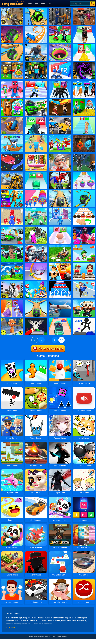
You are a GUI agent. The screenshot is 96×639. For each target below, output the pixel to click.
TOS (48, 636)
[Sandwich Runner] (84, 264)
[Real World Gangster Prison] (60, 8)
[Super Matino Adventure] (84, 246)
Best (43, 4)
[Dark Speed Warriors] (12, 227)
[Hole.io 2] (60, 45)
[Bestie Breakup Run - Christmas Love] (84, 282)
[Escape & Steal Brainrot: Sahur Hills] (12, 100)
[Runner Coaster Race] (36, 27)
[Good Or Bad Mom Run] (60, 227)
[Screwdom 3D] (36, 282)
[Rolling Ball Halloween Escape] (12, 27)
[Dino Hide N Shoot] (60, 173)
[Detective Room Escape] (84, 8)
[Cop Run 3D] (36, 81)
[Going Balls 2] (36, 300)
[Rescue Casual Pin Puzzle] (60, 100)
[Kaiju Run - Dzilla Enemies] (36, 118)
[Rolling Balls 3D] (84, 191)
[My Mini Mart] (36, 227)
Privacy (54, 636)
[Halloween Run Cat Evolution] (84, 81)
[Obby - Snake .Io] (60, 264)
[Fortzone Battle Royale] (12, 282)
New (30, 4)
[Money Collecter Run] (36, 173)
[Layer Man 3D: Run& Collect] (36, 191)
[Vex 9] (84, 319)
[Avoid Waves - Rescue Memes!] (12, 264)
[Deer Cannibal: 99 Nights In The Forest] (84, 154)
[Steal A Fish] (60, 27)
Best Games (62, 636)
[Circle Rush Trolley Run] (36, 264)
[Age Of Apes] (36, 45)
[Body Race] (84, 173)
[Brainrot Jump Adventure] (12, 191)
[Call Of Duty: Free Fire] (12, 8)
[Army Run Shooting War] (60, 63)
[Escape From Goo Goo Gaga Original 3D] (84, 100)
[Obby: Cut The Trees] (12, 246)
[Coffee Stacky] (84, 118)
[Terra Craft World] (36, 63)
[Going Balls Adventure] (12, 45)
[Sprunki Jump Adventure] (12, 319)
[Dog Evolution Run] (84, 27)
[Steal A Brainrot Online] (84, 300)
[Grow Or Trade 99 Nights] (36, 319)
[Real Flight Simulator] (60, 300)
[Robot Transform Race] (12, 173)
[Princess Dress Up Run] (84, 45)
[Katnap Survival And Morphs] (84, 63)
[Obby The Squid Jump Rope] (84, 227)
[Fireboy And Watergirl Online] (84, 136)
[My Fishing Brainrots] (12, 136)
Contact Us (42, 636)
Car (49, 4)
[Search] (80, 3)
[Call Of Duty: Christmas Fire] (36, 246)
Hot (36, 4)
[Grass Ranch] (60, 246)
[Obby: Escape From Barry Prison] (60, 118)
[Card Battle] (12, 209)
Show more (10, 627)
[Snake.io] (12, 154)
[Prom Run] (12, 300)
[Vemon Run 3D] (60, 81)
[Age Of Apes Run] (36, 136)
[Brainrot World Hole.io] (12, 118)
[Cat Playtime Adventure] (60, 154)
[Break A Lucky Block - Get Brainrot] (60, 136)
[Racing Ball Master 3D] (36, 8)
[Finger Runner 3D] (84, 209)
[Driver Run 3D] (60, 319)
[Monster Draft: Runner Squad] (60, 209)
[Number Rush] (60, 282)
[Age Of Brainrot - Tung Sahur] (12, 63)
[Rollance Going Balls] (60, 191)
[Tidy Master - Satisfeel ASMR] (36, 154)
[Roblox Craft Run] (12, 81)
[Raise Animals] (36, 209)
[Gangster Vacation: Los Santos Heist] (36, 100)
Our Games (33, 636)
